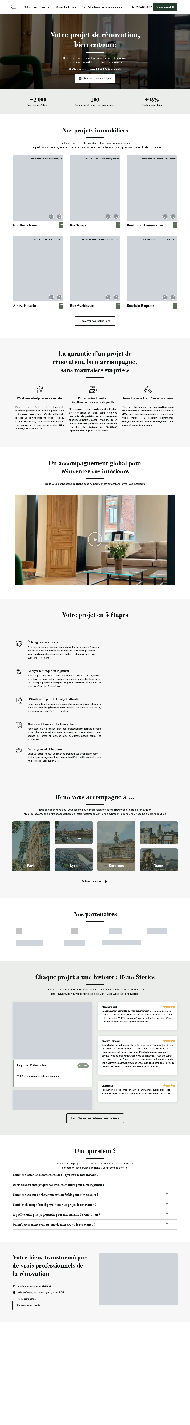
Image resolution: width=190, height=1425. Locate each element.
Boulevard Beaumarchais (145, 225)
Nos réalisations (90, 7)
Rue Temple (78, 225)
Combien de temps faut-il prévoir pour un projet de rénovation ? (54, 1205)
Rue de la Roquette (140, 305)
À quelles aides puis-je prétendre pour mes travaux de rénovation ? (56, 1215)
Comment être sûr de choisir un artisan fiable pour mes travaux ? (55, 1195)
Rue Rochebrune (25, 225)
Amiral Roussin (24, 305)
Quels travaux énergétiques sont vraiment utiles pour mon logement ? (58, 1185)
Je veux (47, 7)
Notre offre (31, 7)
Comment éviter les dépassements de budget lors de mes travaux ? (55, 1175)
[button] (51, 216)
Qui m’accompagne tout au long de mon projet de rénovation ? (54, 1225)
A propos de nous (111, 7)
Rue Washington (82, 305)
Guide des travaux (67, 7)
